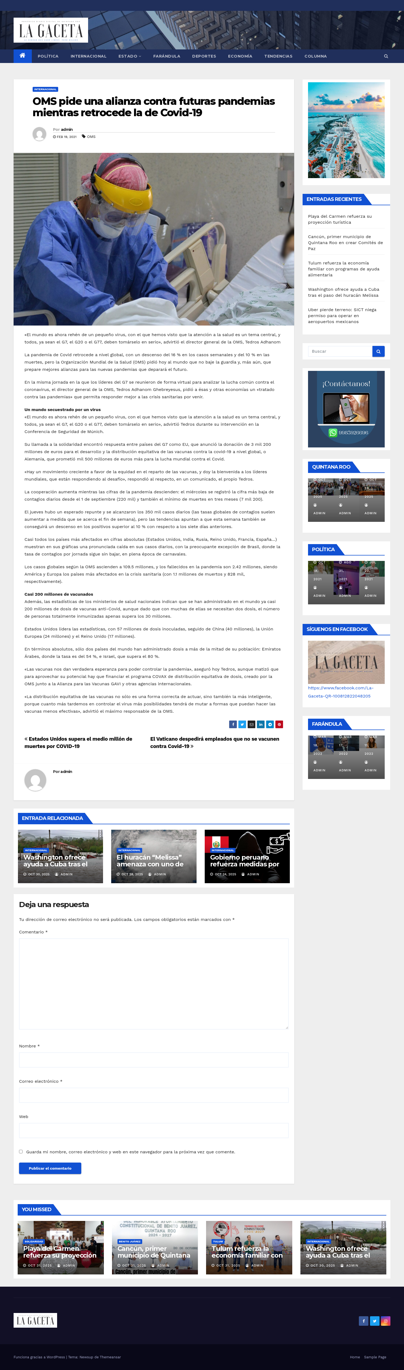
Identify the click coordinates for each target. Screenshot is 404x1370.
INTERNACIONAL (89, 56)
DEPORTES (204, 56)
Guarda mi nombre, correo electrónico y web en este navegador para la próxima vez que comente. (130, 1151)
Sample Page (375, 1357)
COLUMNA (315, 56)
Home (355, 1357)
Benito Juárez (130, 1241)
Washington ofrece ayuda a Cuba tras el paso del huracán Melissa (55, 867)
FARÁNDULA (167, 56)
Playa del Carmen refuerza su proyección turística (60, 1255)
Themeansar (110, 1357)
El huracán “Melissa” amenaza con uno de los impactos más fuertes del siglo (150, 867)
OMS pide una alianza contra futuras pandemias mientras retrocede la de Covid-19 (154, 107)
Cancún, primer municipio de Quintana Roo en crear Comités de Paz (345, 242)
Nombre (29, 1046)
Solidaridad (34, 1241)
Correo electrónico (41, 1081)
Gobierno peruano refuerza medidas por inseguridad (244, 864)
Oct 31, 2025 (40, 1265)
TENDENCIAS (278, 56)
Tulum (218, 1241)
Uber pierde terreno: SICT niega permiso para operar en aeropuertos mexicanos (342, 315)
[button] (386, 56)
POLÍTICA (48, 56)
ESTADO (130, 56)
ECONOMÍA (240, 56)
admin (67, 129)
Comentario (33, 932)
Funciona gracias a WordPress (40, 1357)
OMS (91, 136)
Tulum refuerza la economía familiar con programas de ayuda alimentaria (343, 268)
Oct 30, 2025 (322, 1265)
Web (23, 1116)
